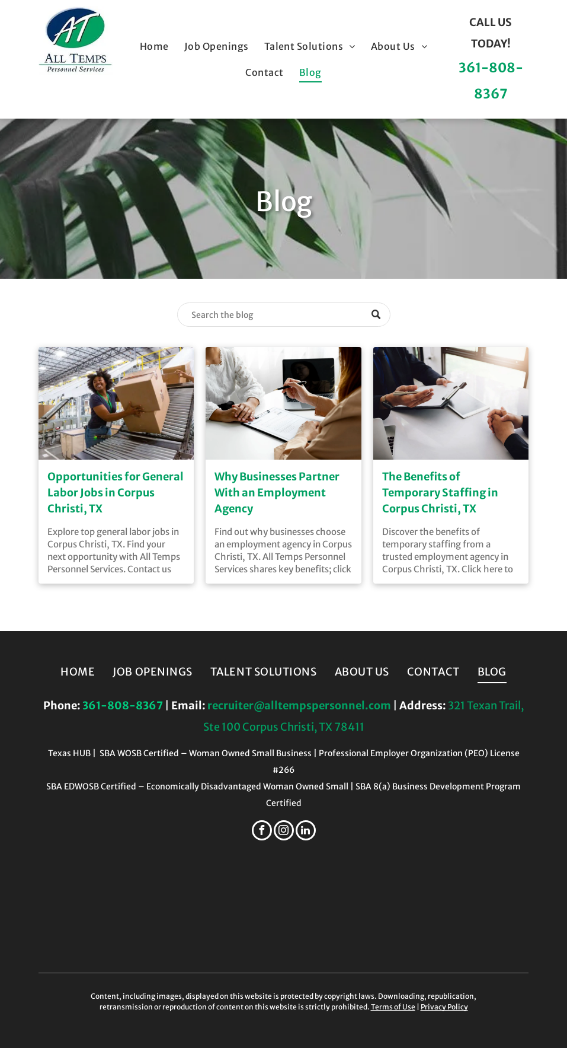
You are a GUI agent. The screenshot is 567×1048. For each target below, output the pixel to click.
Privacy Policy (444, 1006)
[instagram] (284, 831)
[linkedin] (306, 831)
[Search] (283, 314)
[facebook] (262, 831)
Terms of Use (393, 1006)
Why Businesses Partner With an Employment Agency (276, 492)
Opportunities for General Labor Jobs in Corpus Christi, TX (115, 492)
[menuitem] (154, 46)
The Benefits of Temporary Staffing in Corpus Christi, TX (440, 492)
